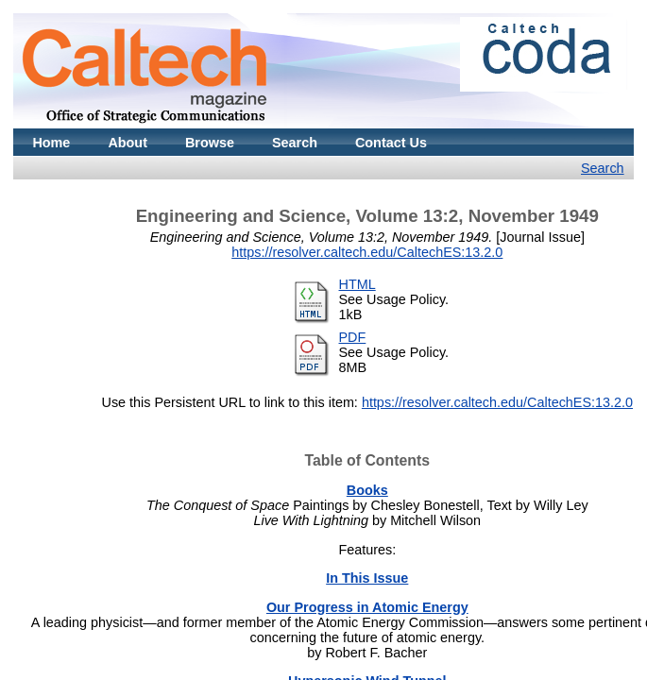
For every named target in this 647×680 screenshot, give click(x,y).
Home (51, 142)
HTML (357, 284)
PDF (352, 337)
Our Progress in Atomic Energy (367, 607)
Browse (209, 142)
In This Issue (367, 578)
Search (294, 142)
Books (367, 490)
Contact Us (391, 142)
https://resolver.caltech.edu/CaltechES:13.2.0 (366, 252)
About (127, 142)
